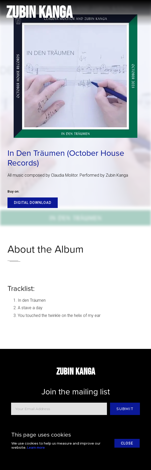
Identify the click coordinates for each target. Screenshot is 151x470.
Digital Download (32, 203)
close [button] (127, 443)
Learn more (36, 447)
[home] (39, 13)
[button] (138, 13)
